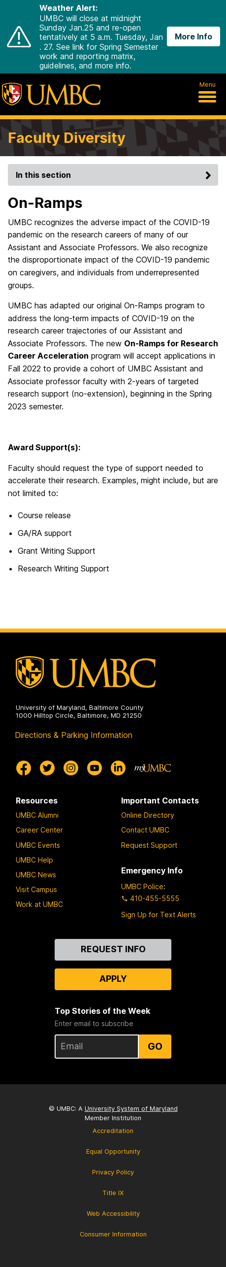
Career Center (39, 830)
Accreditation (113, 1130)
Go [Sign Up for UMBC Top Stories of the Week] (155, 1046)
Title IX (113, 1193)
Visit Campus (36, 889)
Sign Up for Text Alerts (158, 914)
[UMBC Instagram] (71, 768)
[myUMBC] (152, 768)
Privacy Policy (113, 1172)
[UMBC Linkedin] (118, 768)
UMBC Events (38, 845)
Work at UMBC (39, 904)
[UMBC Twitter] (47, 768)
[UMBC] (51, 94)
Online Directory (147, 815)
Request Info (113, 949)
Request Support (149, 845)
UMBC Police (142, 886)
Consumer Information (113, 1234)
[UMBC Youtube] (94, 768)
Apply (113, 978)
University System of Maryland (131, 1108)
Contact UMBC (145, 830)
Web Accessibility (113, 1213)
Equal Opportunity (113, 1151)
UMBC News (36, 874)
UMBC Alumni (37, 815)
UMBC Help (34, 860)
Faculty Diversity (67, 137)
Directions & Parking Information (73, 735)
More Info (193, 36)
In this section (115, 175)
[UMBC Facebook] (23, 768)
